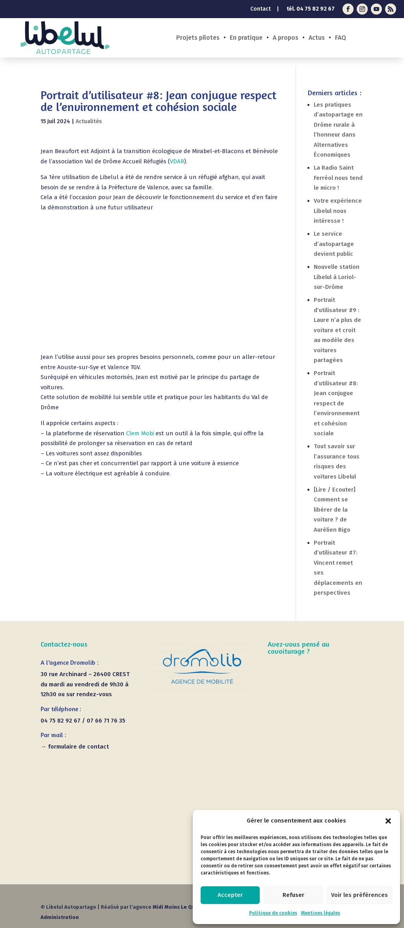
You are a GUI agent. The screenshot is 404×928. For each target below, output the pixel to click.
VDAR (177, 161)
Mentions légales (320, 913)
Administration (60, 917)
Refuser (293, 894)
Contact (260, 9)
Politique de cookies (273, 913)
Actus (317, 38)
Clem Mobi (140, 433)
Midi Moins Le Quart (178, 907)
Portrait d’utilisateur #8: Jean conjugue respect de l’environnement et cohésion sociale (336, 403)
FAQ (340, 38)
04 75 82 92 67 (315, 9)
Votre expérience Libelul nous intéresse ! (338, 210)
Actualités (89, 121)
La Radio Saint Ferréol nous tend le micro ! (338, 177)
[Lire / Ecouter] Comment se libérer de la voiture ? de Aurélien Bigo (335, 509)
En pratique (246, 38)
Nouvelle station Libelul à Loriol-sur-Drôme (336, 276)
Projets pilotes (198, 38)
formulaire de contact (78, 746)
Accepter (230, 894)
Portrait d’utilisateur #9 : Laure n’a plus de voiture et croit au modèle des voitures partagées (337, 330)
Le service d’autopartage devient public (334, 243)
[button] (388, 821)
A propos (285, 38)
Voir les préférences (359, 894)
